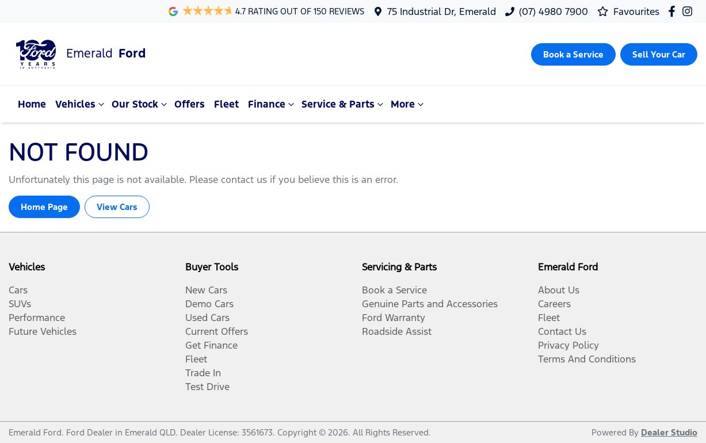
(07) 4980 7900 (553, 11)
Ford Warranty (393, 317)
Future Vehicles (43, 331)
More (408, 104)
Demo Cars (209, 303)
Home (32, 104)
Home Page (44, 206)
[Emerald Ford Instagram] (689, 11)
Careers (554, 303)
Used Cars (207, 317)
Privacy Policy (568, 345)
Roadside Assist (397, 331)
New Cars (206, 290)
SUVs (20, 303)
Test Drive (207, 386)
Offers (189, 104)
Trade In (203, 372)
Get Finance (211, 345)
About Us (558, 290)
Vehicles (81, 104)
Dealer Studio (669, 432)
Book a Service (394, 290)
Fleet (226, 104)
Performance (37, 317)
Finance (272, 104)
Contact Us (562, 331)
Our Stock (141, 104)
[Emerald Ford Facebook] (674, 11)
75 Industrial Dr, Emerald (441, 11)
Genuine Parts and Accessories (430, 303)
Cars (18, 290)
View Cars (117, 206)
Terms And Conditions (587, 359)
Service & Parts (344, 104)
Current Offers (216, 331)
